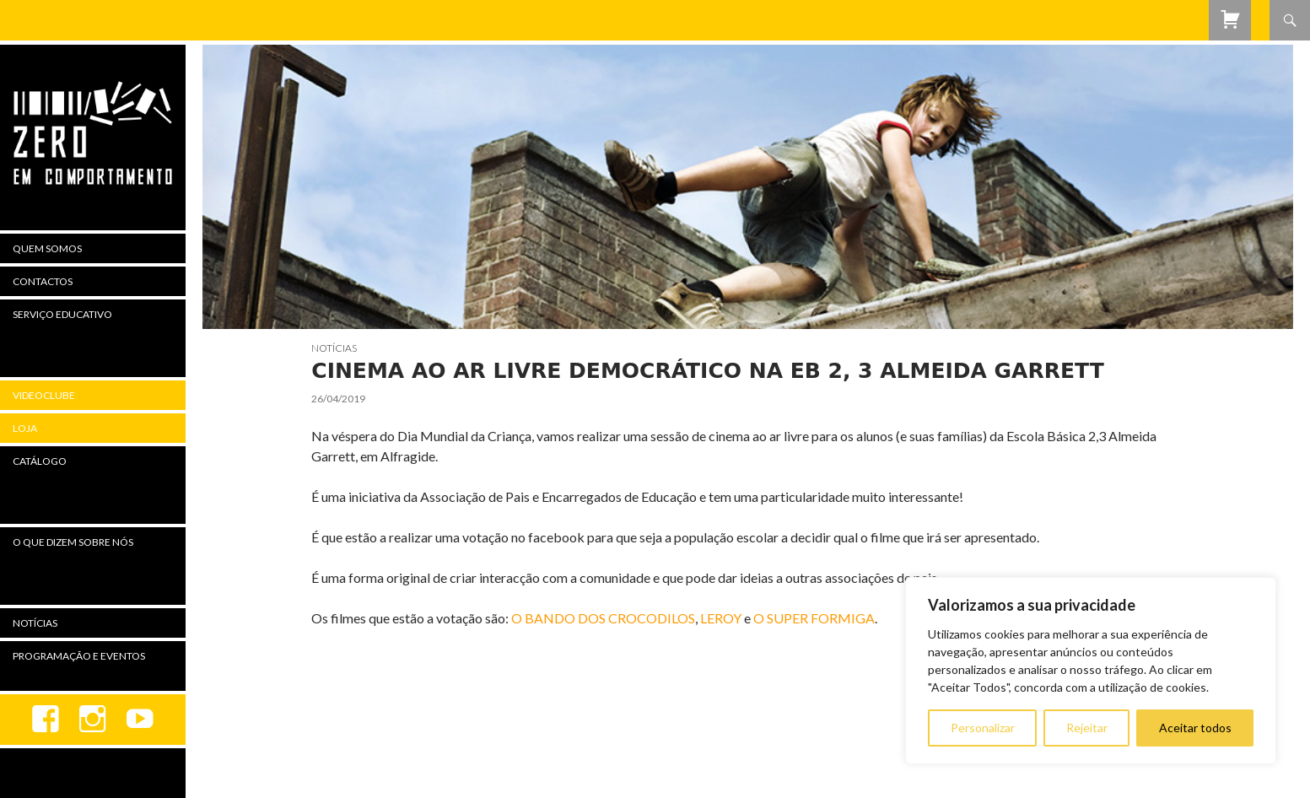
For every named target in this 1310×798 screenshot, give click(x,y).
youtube (140, 719)
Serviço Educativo (62, 314)
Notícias (334, 348)
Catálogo (40, 461)
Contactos (43, 281)
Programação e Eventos (79, 656)
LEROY (720, 618)
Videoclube (44, 395)
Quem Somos (47, 248)
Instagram (92, 719)
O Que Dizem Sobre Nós (73, 542)
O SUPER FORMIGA (814, 618)
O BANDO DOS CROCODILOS (603, 618)
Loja (25, 428)
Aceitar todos (1195, 727)
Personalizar (983, 727)
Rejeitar (1087, 727)
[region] (1090, 670)
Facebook (45, 719)
